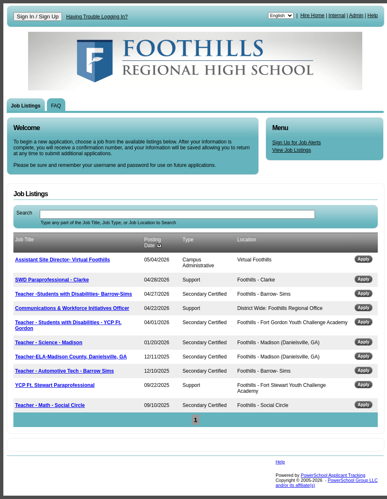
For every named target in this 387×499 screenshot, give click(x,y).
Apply (363, 259)
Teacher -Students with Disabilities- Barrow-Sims (73, 294)
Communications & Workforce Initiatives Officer (72, 308)
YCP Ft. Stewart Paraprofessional (55, 385)
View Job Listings (291, 150)
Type (188, 240)
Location (246, 240)
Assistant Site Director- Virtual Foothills (62, 260)
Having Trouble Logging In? (97, 17)
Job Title (24, 240)
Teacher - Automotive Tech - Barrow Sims (64, 371)
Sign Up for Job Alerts (296, 143)
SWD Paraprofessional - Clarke (52, 280)
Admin (356, 15)
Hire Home (312, 15)
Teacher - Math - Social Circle (50, 405)
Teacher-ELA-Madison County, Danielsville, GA (71, 357)
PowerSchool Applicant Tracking (333, 475)
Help (372, 15)
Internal (336, 15)
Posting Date (152, 242)
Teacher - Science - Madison (49, 342)
